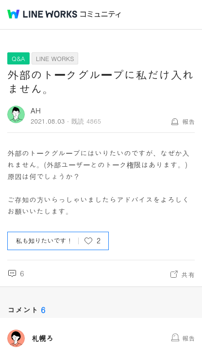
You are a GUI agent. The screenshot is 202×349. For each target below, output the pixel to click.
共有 (188, 274)
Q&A (18, 58)
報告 (188, 121)
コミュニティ (100, 14)
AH (36, 110)
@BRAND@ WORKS (42, 14)
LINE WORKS (55, 58)
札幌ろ (42, 338)
